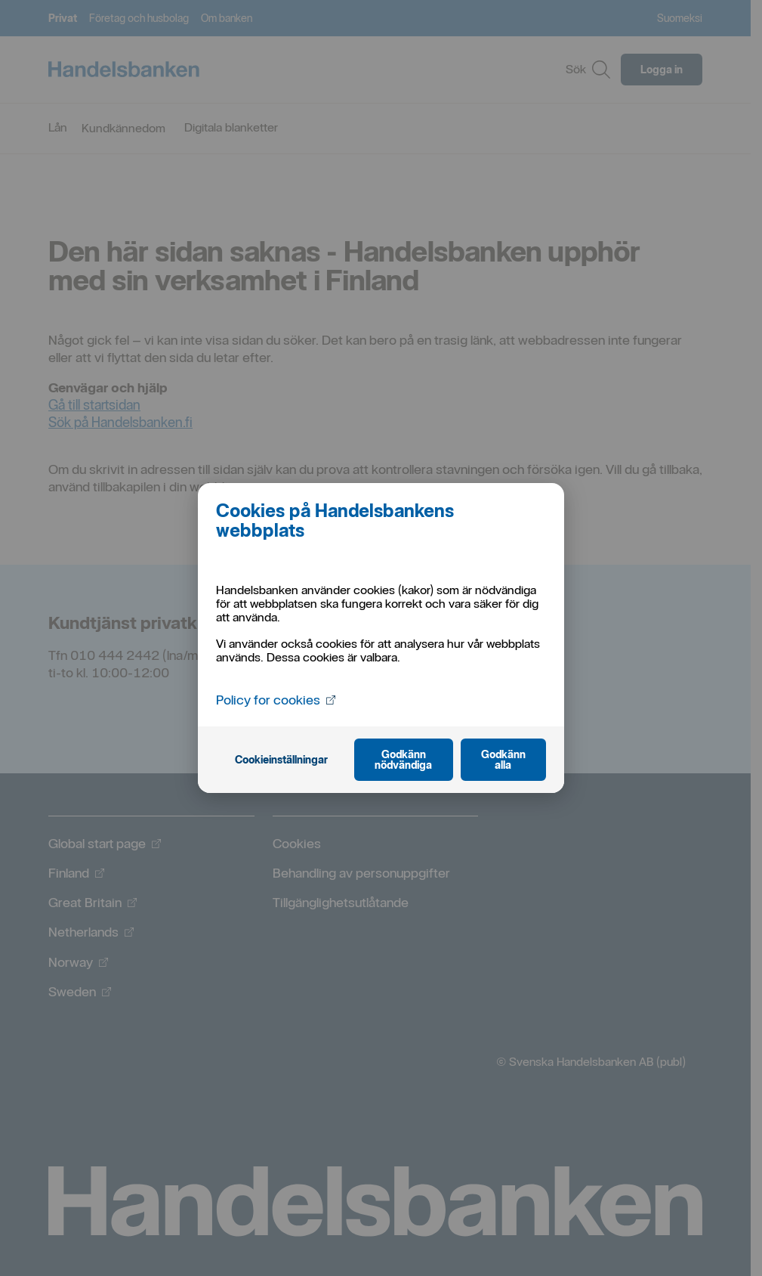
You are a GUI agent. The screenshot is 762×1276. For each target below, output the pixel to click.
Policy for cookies (275, 699)
